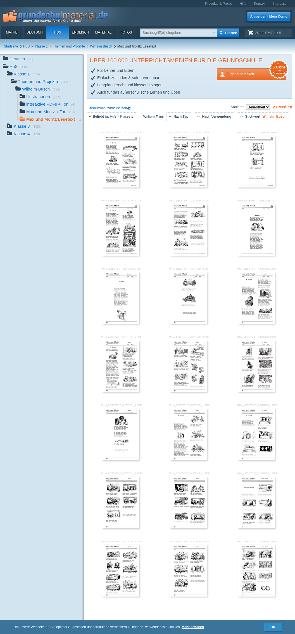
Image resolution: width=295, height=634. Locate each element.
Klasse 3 (24, 126)
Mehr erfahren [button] (193, 627)
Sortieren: (238, 107)
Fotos (126, 32)
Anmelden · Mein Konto (268, 16)
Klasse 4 (23, 134)
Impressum (281, 4)
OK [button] (272, 627)
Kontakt (259, 4)
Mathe (11, 32)
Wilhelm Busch (101, 46)
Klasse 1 (41, 46)
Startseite (11, 46)
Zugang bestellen (256, 73)
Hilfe (243, 4)
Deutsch (35, 32)
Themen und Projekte (69, 46)
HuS (57, 32)
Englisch (80, 32)
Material (103, 32)
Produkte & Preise (218, 4)
